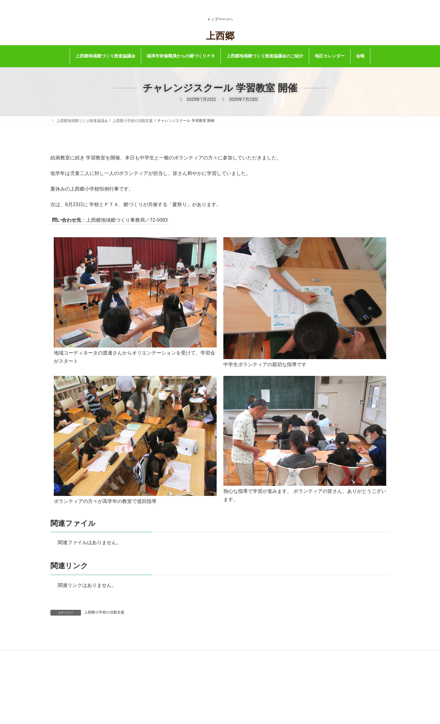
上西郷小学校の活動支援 (104, 612)
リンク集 (179, 679)
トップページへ (220, 19)
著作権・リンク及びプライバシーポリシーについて (214, 687)
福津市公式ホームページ (192, 671)
